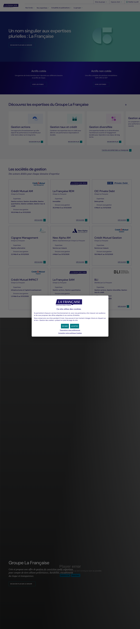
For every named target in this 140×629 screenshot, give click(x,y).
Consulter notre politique (70, 333)
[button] (74, 326)
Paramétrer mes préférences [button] (70, 330)
